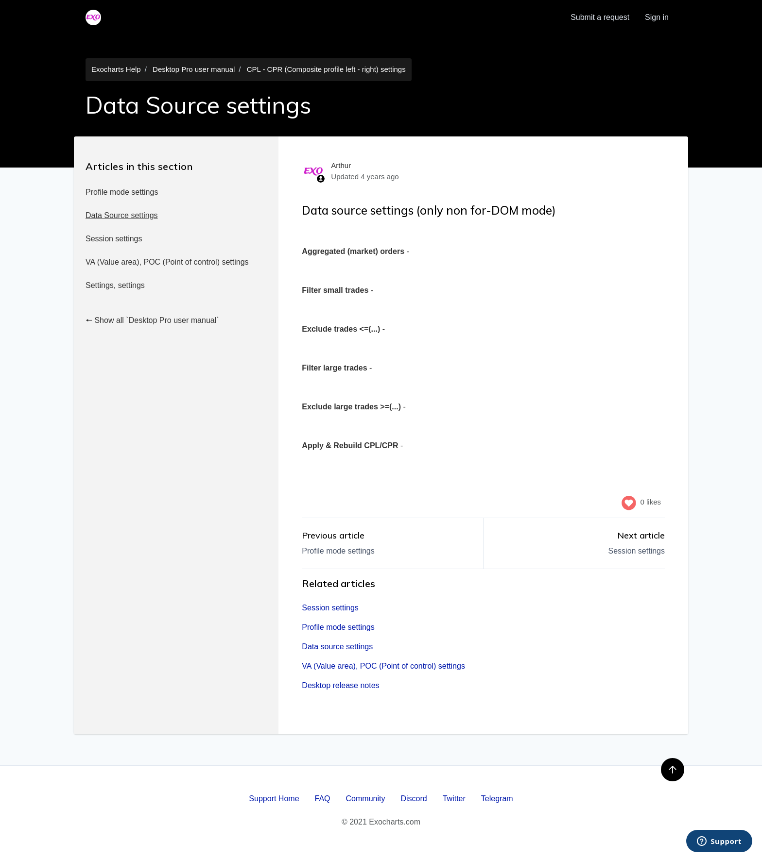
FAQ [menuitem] (322, 798)
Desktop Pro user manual (194, 69)
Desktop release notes (340, 685)
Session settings (114, 239)
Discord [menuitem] (413, 798)
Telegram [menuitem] (497, 798)
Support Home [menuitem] (274, 798)
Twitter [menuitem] (454, 798)
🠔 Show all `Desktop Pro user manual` (152, 320)
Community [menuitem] (365, 798)
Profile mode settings (122, 192)
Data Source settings (122, 215)
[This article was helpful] (629, 502)
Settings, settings (115, 285)
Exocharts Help (116, 69)
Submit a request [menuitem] (600, 17)
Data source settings (337, 646)
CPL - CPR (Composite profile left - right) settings (326, 69)
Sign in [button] (657, 17)
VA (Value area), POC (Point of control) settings (167, 262)
